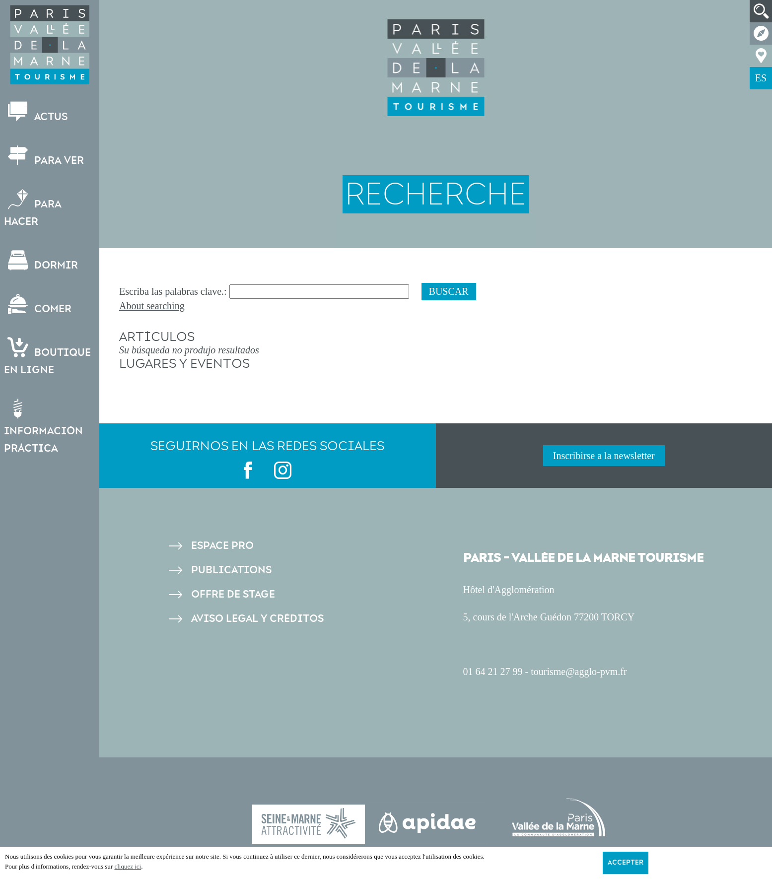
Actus (37, 112)
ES (761, 77)
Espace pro (222, 546)
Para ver (45, 156)
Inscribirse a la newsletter (604, 455)
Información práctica (44, 427)
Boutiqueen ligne (48, 357)
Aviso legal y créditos (257, 618)
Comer (38, 304)
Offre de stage (233, 594)
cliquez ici (127, 866)
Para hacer (34, 208)
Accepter (625, 863)
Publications (231, 570)
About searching (152, 305)
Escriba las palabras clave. (171, 291)
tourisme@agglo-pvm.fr (579, 671)
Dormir (42, 260)
